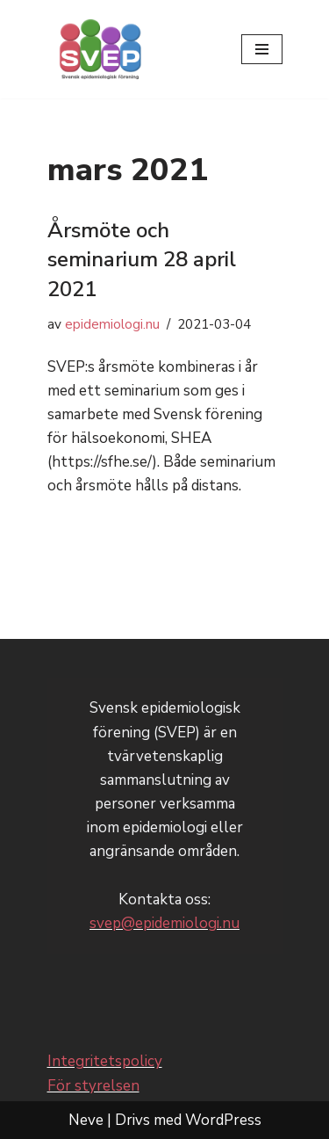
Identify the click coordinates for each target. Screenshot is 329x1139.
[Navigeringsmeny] (262, 49)
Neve (86, 1120)
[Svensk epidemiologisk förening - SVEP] (100, 49)
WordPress (223, 1120)
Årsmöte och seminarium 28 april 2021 (141, 259)
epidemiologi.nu (112, 324)
